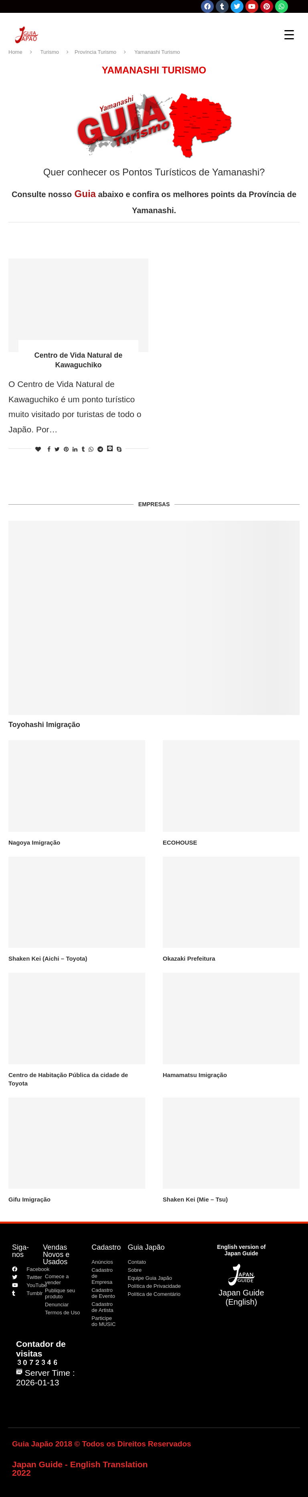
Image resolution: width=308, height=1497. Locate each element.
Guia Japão (146, 1247)
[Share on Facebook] (49, 449)
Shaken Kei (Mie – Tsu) (195, 1199)
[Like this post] (38, 449)
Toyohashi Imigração (44, 725)
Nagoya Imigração (34, 842)
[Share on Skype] (119, 449)
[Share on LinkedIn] (75, 449)
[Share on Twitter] (57, 449)
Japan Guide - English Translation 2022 (80, 1468)
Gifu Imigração (29, 1199)
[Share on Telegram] (100, 449)
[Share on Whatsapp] (91, 449)
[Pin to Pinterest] (66, 449)
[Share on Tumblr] (83, 449)
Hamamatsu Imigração (195, 1074)
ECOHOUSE (180, 842)
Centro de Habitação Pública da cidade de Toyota (68, 1079)
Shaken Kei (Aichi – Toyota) (47, 958)
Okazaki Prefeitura (189, 958)
